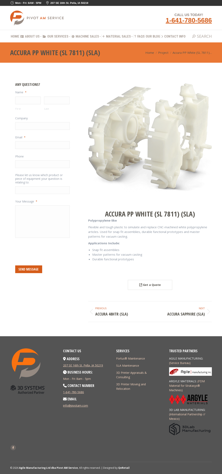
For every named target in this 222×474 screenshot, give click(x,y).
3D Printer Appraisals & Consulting (131, 375)
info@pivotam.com (75, 405)
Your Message (26, 201)
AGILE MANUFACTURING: (186, 358)
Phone (19, 156)
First (18, 108)
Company (21, 118)
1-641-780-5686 (189, 20)
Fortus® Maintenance (130, 358)
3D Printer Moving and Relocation (131, 386)
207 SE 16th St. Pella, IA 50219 (83, 365)
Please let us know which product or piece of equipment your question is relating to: (39, 178)
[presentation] (46, 251)
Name (21, 92)
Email (20, 137)
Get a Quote (150, 285)
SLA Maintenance (127, 365)
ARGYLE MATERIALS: (183, 381)
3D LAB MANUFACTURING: (187, 410)
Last (46, 108)
